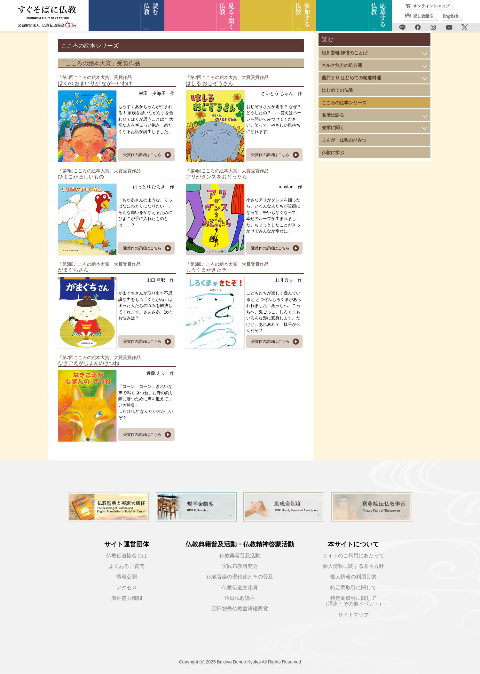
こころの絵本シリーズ (344, 102)
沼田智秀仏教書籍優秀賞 (240, 608)
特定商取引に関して (353, 587)
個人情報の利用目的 (353, 576)
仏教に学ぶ (333, 152)
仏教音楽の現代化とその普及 (240, 576)
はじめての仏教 (337, 90)
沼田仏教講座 (239, 598)
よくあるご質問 (127, 566)
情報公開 (126, 576)
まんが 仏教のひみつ (344, 140)
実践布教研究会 (240, 566)
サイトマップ (353, 614)
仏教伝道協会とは (126, 555)
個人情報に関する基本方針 (353, 566)
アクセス (126, 587)
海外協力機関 (126, 598)
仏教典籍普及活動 (239, 555)
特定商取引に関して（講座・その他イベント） (353, 601)
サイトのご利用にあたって (353, 555)
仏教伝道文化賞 (240, 587)
